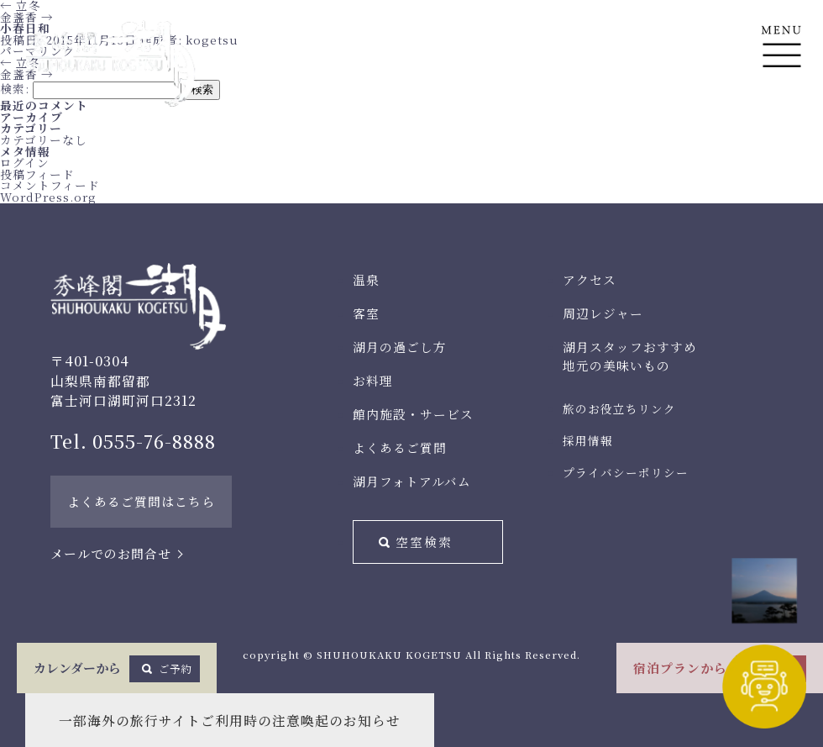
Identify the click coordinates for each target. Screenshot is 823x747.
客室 (366, 313)
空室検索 (424, 541)
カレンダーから (117, 668)
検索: (14, 88)
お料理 (373, 380)
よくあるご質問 (400, 447)
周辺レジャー (603, 313)
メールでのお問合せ (110, 553)
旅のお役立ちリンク (619, 408)
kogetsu (212, 39)
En (781, 127)
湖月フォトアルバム (412, 481)
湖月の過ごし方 (400, 346)
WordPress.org (48, 196)
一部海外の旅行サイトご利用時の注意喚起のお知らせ (230, 720)
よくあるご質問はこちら (141, 501)
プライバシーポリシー (626, 472)
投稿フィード (37, 174)
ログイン (25, 162)
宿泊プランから (719, 668)
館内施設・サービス (413, 414)
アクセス (589, 279)
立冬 (20, 62)
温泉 (366, 279)
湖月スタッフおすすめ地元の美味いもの (630, 356)
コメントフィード (50, 184)
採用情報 (588, 440)
